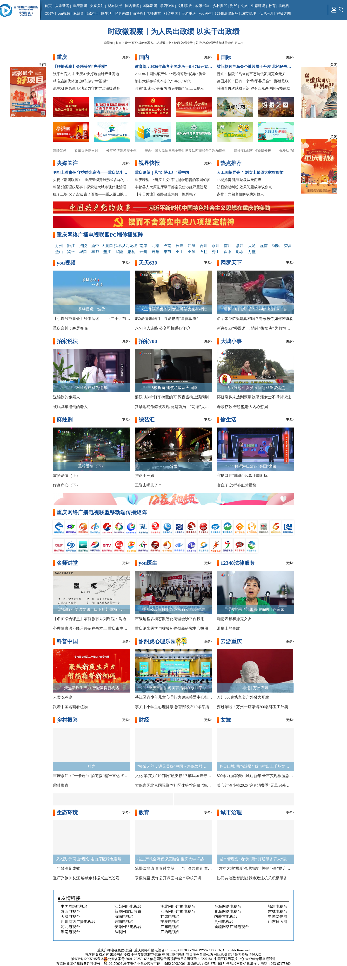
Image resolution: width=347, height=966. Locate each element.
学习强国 (167, 6)
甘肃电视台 (170, 916)
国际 (225, 57)
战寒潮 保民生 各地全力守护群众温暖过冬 (86, 88)
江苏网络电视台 (127, 906)
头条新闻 (62, 6)
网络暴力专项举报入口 (245, 954)
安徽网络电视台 (127, 927)
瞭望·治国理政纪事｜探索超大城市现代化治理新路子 (91, 187)
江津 (191, 246)
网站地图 (220, 954)
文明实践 (185, 6)
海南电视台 (124, 916)
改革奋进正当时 (89, 151)
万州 (59, 246)
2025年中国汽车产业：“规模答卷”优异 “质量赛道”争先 (173, 74)
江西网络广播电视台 (177, 911)
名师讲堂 (154, 13)
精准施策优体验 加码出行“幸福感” (80, 81)
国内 (144, 57)
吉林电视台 (277, 911)
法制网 (120, 932)
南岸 (143, 246)
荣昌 (288, 246)
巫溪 (191, 252)
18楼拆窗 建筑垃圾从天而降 (239, 180)
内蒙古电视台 (225, 916)
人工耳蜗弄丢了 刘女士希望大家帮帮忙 (250, 172)
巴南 (167, 246)
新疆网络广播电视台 (231, 927)
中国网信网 (277, 916)
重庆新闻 (80, 6)
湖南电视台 (70, 932)
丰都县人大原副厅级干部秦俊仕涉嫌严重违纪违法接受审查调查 (173, 187)
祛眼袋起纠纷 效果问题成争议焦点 (244, 187)
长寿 (179, 246)
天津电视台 (70, 916)
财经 (233, 6)
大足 (252, 246)
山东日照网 (277, 922)
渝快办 (138, 13)
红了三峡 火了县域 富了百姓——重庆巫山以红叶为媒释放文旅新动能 (91, 194)
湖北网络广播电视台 (177, 906)
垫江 (107, 252)
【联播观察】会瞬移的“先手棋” (80, 67)
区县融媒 (122, 13)
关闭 (42, 65)
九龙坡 (131, 246)
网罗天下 (231, 263)
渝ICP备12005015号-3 (87, 959)
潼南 (264, 246)
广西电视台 (170, 932)
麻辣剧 (78, 13)
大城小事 (231, 341)
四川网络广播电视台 (78, 922)
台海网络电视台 (227, 906)
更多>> (239, 43)
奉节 (167, 252)
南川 (228, 246)
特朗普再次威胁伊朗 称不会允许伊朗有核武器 (253, 88)
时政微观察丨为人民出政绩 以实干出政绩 (173, 31)
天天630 (148, 263)
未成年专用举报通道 (260, 959)
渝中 (95, 246)
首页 (48, 6)
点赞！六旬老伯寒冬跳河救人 (240, 194)
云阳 (155, 252)
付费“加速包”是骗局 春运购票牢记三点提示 (169, 88)
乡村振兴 (220, 6)
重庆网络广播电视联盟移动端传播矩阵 (102, 512)
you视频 (64, 13)
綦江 (240, 246)
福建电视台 (277, 906)
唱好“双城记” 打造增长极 (255, 151)
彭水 (240, 252)
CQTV (49, 13)
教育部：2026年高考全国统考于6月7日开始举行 (173, 67)
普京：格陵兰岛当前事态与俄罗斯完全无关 (251, 74)
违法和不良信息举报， (243, 964)
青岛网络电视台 (227, 911)
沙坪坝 (119, 246)
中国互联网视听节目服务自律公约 (187, 954)
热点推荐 (231, 163)
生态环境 (258, 6)
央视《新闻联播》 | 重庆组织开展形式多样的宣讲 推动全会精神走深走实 (91, 180)
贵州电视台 (224, 922)
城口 (83, 252)
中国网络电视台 (74, 906)
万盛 (252, 252)
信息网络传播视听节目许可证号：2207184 (181, 959)
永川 (216, 246)
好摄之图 (283, 13)
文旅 (244, 6)
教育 (272, 6)
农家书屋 (202, 6)
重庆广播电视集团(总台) (115, 950)
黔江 (71, 246)
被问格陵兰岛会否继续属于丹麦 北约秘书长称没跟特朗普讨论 (255, 67)
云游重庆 (188, 13)
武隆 (119, 252)
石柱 (203, 252)
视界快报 (114, 6)
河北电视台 (70, 927)
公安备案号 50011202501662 (126, 959)
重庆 (62, 57)
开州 (143, 252)
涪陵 (83, 246)
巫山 (179, 252)
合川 (203, 246)
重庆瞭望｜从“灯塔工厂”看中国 (162, 172)
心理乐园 (266, 13)
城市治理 (248, 13)
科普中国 (171, 13)
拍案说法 (67, 341)
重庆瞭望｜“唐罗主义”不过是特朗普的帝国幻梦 (172, 180)
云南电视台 (124, 922)
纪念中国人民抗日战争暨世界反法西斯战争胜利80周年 (188, 151)
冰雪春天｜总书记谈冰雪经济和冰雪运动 (207, 43)
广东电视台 (170, 927)
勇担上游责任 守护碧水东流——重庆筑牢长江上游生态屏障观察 (91, 172)
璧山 (59, 252)
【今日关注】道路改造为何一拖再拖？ (165, 194)
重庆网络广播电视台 (149, 950)
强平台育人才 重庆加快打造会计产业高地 (86, 74)
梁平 (71, 252)
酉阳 (228, 252)
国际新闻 (150, 6)
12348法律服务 (226, 13)
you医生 (205, 13)
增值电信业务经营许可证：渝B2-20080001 (154, 964)
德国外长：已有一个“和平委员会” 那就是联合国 (255, 81)
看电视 (284, 6)
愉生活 (106, 13)
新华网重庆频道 (127, 911)
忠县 (131, 252)
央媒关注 (97, 6)
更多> (126, 57)
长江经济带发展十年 (124, 151)
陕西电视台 (70, 911)
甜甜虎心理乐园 (157, 641)
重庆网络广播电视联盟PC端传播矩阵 (100, 235)
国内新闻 (132, 6)
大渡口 (107, 246)
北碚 (155, 246)
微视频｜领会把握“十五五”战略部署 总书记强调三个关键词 (142, 43)
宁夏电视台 (170, 922)
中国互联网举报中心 (229, 959)
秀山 (216, 252)
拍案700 (148, 341)
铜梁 (276, 246)
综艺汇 (92, 13)
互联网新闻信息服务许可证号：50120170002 (89, 964)
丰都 (95, 252)
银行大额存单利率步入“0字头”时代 (163, 81)
